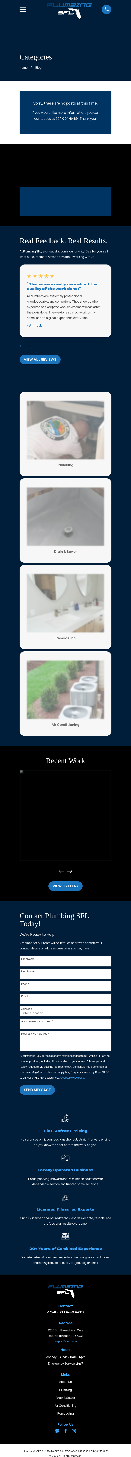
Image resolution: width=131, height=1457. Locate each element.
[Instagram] (74, 1431)
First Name (28, 959)
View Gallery (65, 886)
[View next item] (30, 346)
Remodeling (65, 1413)
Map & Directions (65, 1341)
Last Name (28, 971)
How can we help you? (35, 1033)
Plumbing (65, 1390)
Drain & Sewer (65, 1398)
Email (24, 996)
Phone (25, 984)
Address (26, 1009)
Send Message (37, 1089)
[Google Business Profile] (57, 1431)
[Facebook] (65, 1431)
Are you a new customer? (37, 1021)
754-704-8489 (65, 1312)
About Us (65, 1382)
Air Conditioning (65, 1406)
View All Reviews (40, 359)
